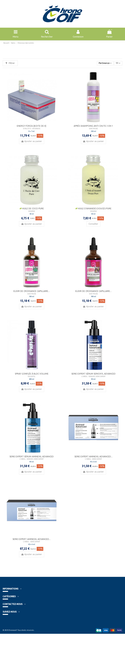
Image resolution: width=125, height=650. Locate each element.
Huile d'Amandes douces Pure (93, 208)
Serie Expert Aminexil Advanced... (93, 456)
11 (118, 63)
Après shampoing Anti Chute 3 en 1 (93, 126)
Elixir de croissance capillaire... (31, 291)
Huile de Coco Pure (31, 208)
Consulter (93, 224)
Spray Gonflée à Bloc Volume (31, 374)
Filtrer (10, 63)
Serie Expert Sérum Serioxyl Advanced (93, 374)
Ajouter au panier (31, 141)
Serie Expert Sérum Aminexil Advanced (31, 456)
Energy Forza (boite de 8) (31, 126)
